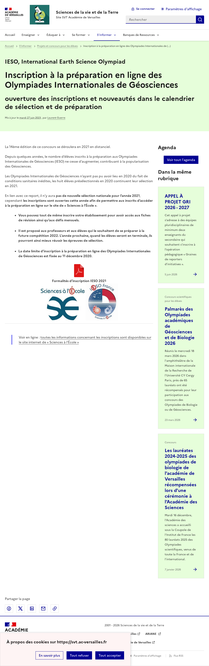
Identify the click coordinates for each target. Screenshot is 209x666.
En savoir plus (49, 655)
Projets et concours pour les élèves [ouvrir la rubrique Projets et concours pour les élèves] (57, 46)
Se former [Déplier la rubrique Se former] (79, 35)
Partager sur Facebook (9, 608)
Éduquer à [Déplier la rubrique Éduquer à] (53, 35)
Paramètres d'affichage (147, 656)
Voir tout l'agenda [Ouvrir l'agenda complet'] (181, 159)
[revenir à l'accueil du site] (87, 12)
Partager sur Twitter (20, 608)
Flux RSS (178, 656)
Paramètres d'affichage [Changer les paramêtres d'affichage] (184, 9)
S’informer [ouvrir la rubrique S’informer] (25, 46)
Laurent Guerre (56, 118)
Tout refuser (79, 655)
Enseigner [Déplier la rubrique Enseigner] (28, 35)
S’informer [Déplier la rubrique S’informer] (104, 35)
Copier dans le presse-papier (55, 608)
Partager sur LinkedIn (32, 608)
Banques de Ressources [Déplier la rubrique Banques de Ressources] (139, 35)
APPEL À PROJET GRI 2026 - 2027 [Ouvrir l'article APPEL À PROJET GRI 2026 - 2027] (178, 202)
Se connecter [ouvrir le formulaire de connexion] (145, 9)
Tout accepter (110, 655)
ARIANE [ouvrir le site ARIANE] (151, 634)
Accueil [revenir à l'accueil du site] (10, 35)
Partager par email (43, 608)
